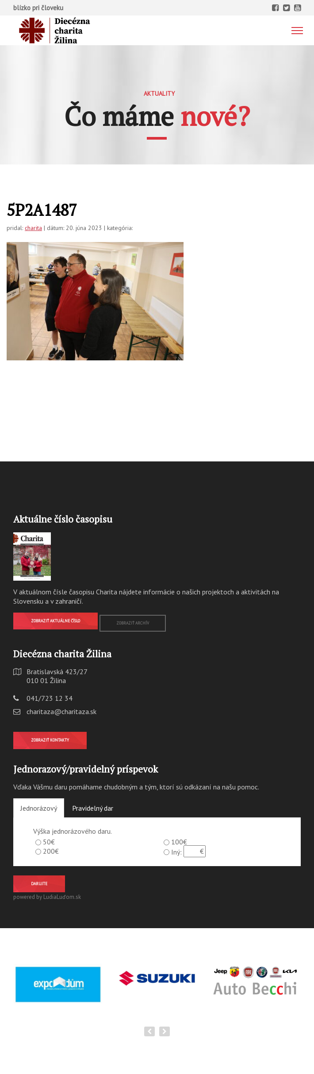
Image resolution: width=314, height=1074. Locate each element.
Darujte (39, 883)
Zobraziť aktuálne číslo (55, 620)
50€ (49, 841)
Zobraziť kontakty (50, 740)
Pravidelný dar (92, 808)
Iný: (176, 851)
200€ (51, 851)
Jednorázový (38, 808)
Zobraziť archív (132, 623)
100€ (179, 841)
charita (33, 228)
